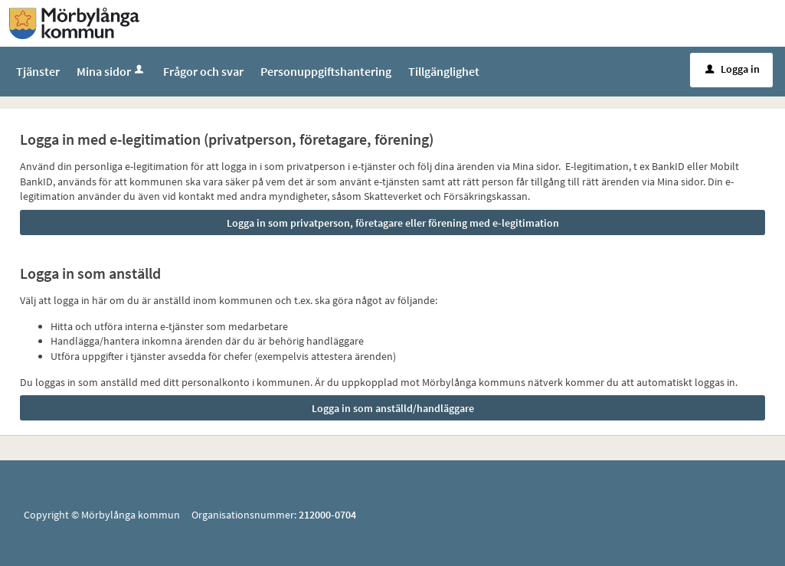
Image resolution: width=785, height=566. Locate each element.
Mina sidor (111, 71)
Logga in (732, 69)
